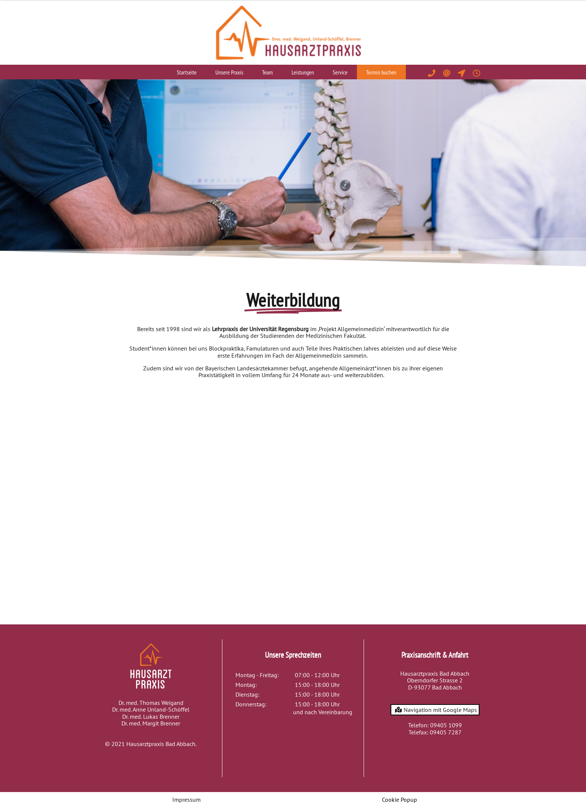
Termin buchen (381, 72)
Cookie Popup (399, 799)
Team (267, 72)
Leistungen (303, 72)
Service (340, 72)
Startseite (187, 72)
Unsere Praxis (229, 72)
